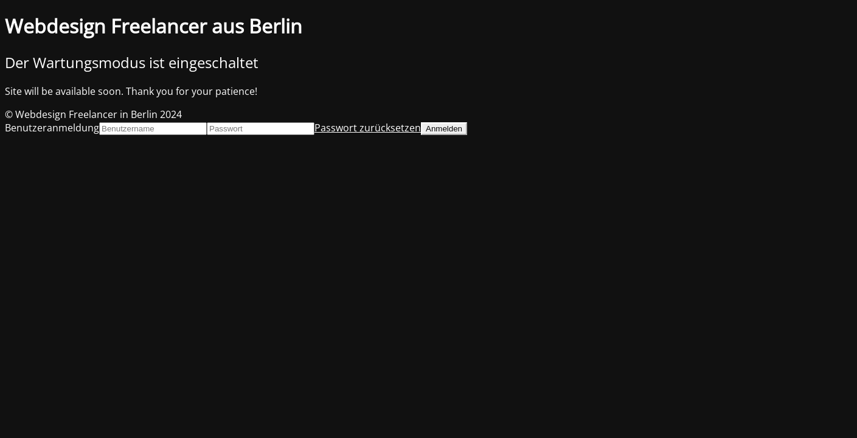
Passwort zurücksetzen (367, 127)
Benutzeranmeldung (52, 127)
